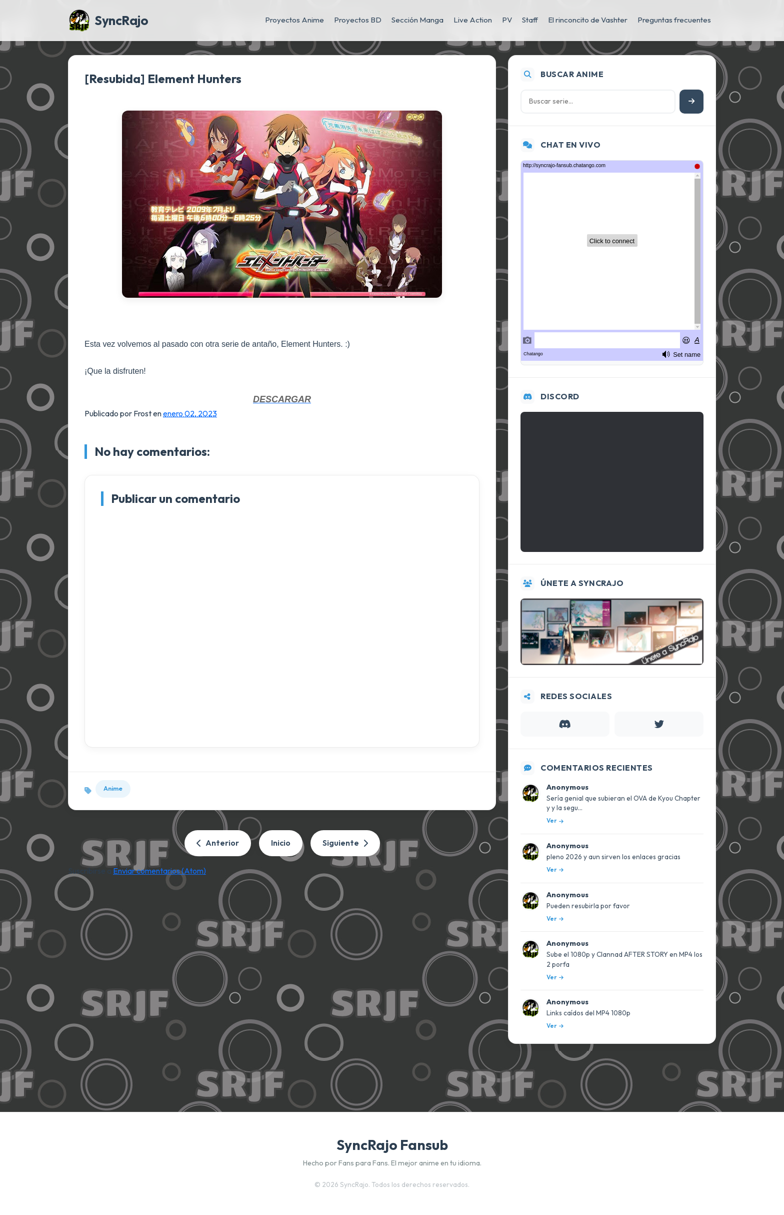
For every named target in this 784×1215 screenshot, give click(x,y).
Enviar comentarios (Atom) (159, 871)
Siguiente (345, 843)
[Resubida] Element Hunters (163, 78)
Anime (113, 788)
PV (507, 20)
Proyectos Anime (294, 20)
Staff (530, 20)
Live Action (473, 20)
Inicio (280, 843)
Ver (555, 820)
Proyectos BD (358, 20)
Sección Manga (418, 20)
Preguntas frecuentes (674, 20)
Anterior (217, 843)
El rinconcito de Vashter (588, 20)
